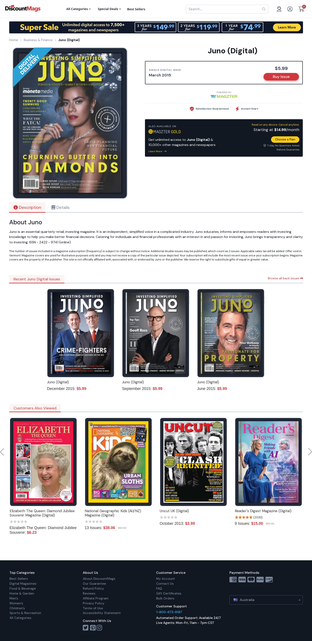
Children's (17, 608)
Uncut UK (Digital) (174, 511)
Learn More (157, 151)
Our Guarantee (94, 584)
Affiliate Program (95, 598)
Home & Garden (21, 593)
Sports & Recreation (25, 613)
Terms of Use (93, 608)
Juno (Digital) (58, 382)
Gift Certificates (168, 593)
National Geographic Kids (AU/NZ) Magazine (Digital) (113, 513)
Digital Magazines (22, 584)
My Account (165, 579)
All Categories (20, 618)
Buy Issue (281, 76)
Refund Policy (93, 588)
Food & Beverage (22, 588)
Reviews (89, 593)
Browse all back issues (285, 278)
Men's (13, 598)
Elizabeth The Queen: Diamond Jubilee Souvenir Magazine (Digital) (42, 513)
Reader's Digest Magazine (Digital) (263, 511)
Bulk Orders (165, 598)
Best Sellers (18, 579)
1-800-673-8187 (169, 612)
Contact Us (165, 584)
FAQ (159, 588)
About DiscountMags (99, 579)
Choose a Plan (285, 139)
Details (60, 207)
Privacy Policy (93, 603)
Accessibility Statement (102, 613)
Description (27, 207)
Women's (16, 603)
